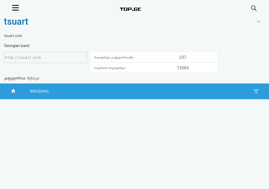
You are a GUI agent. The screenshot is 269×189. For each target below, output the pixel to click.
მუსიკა (33, 78)
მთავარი (39, 91)
